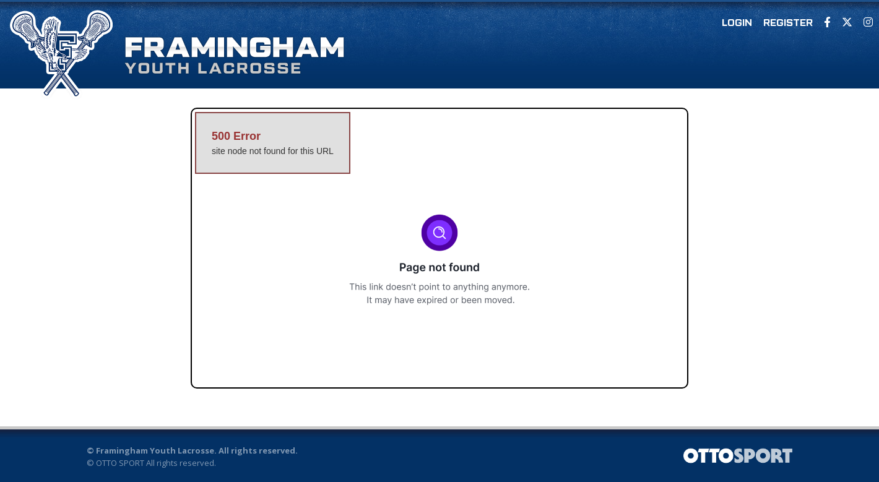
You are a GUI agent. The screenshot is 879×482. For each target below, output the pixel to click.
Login (737, 23)
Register (788, 23)
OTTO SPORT (120, 462)
